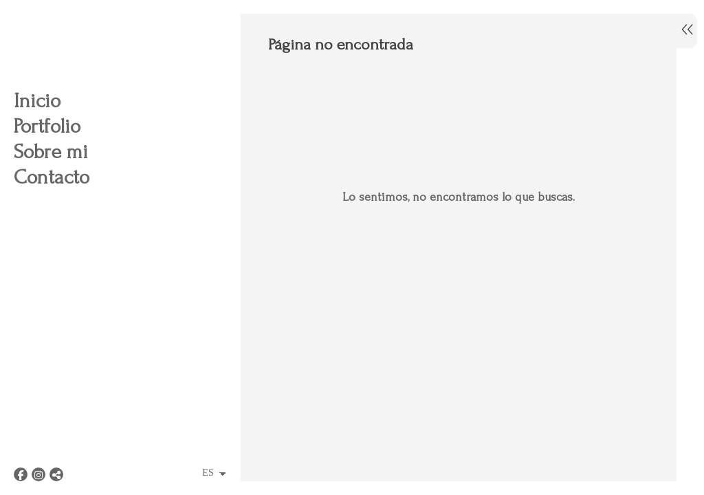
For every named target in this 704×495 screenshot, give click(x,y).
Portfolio (47, 126)
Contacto (51, 177)
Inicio (37, 100)
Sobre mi (51, 151)
